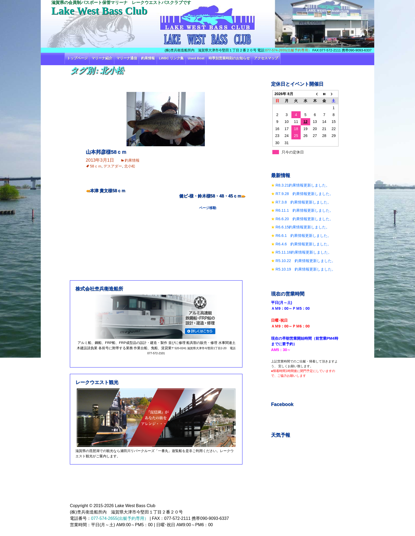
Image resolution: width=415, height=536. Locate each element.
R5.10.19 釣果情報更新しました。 (305, 269)
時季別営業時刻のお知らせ (229, 58)
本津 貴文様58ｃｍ (107, 190)
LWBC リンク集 (171, 58)
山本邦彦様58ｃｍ (106, 152)
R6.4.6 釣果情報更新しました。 (303, 244)
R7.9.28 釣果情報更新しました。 (304, 194)
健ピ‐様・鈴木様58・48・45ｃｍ (210, 196)
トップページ (77, 58)
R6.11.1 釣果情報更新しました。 (304, 210)
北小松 (129, 166)
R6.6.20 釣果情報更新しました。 (304, 219)
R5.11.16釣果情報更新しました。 (304, 252)
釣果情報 (148, 58)
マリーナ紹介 (102, 58)
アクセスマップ (266, 58)
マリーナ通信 (126, 58)
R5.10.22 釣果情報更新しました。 (305, 261)
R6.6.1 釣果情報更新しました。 (303, 235)
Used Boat (196, 58)
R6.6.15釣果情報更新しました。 (303, 227)
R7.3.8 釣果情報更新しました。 (303, 202)
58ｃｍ (96, 166)
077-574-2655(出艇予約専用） (288, 50)
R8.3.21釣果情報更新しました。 (303, 185)
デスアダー (112, 166)
